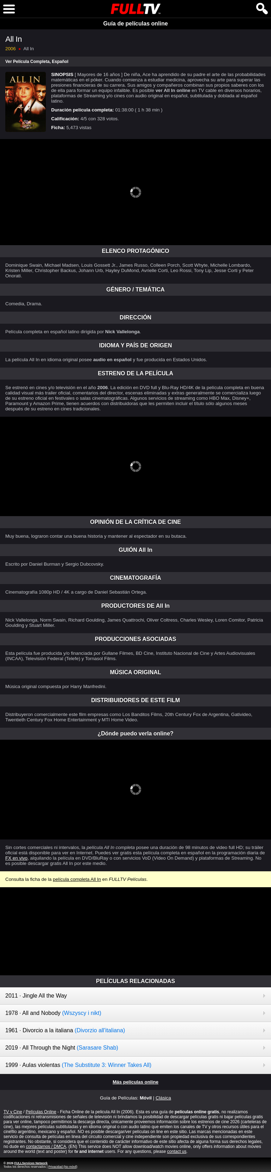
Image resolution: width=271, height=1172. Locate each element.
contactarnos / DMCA (46, 1146)
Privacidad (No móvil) (62, 1166)
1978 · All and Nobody (53, 1013)
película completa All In (77, 879)
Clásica (163, 1098)
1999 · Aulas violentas (78, 1065)
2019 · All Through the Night (61, 1048)
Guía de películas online (135, 24)
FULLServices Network (30, 1163)
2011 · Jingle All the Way (36, 996)
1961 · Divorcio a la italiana (65, 1030)
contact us (177, 1151)
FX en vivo (16, 858)
